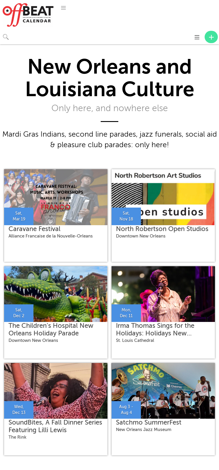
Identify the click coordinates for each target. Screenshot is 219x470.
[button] (63, 8)
